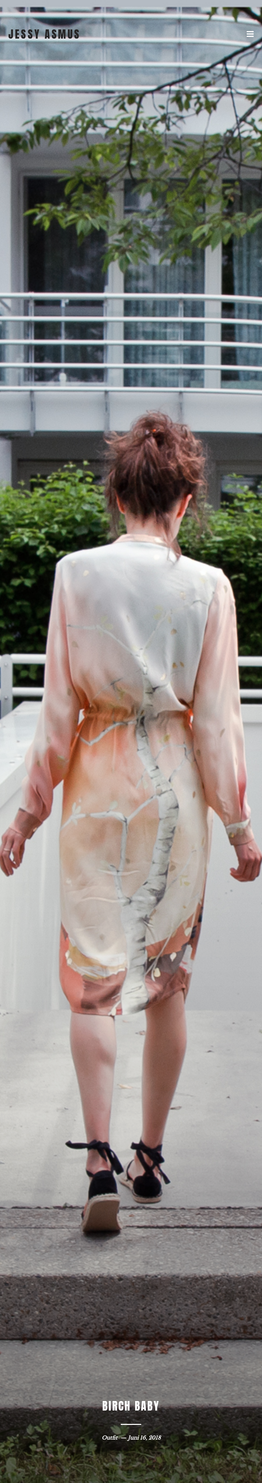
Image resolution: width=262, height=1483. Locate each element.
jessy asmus (44, 34)
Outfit (109, 1437)
